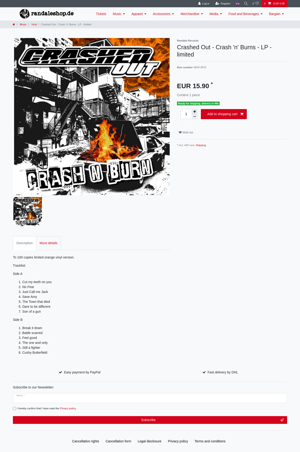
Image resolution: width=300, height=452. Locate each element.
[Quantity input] (186, 114)
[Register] (221, 3)
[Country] (236, 3)
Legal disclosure (149, 441)
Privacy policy (178, 441)
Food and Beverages (244, 14)
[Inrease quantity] (194, 111)
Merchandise (189, 14)
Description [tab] (24, 243)
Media (214, 14)
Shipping (201, 145)
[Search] (245, 3)
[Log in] (203, 3)
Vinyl (34, 24)
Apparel (137, 14)
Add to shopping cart (225, 114)
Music (117, 14)
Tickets (101, 14)
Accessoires (161, 14)
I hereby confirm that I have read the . (47, 408)
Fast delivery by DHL (223, 372)
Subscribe (212, 420)
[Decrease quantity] (194, 116)
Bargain (274, 14)
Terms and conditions (210, 441)
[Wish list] (255, 3)
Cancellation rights (85, 441)
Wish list (186, 132)
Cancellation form (118, 441)
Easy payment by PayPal (82, 372)
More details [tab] (48, 243)
